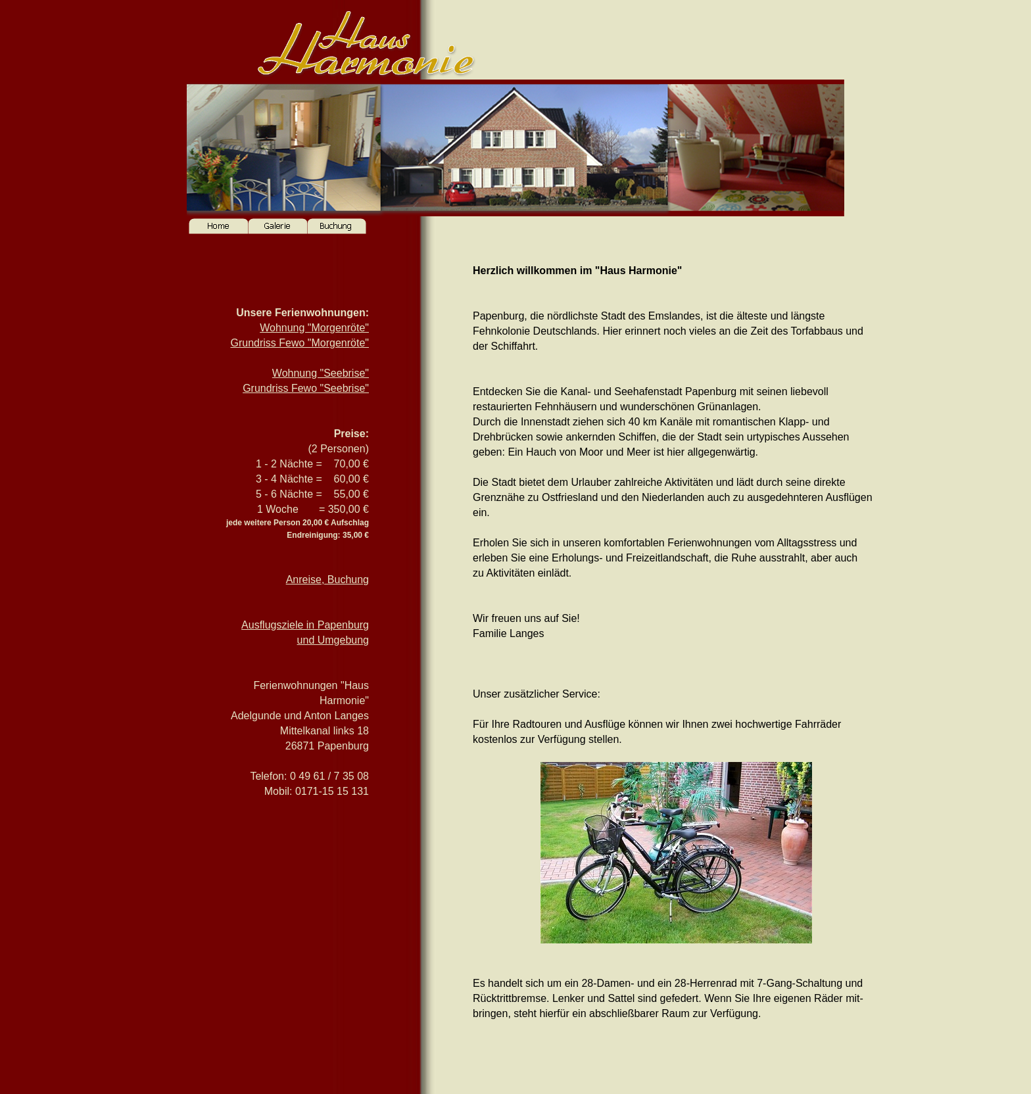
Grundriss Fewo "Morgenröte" (299, 342)
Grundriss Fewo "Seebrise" (306, 388)
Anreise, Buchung (327, 579)
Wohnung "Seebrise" (320, 373)
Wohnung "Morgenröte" (314, 327)
